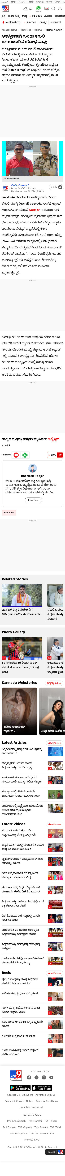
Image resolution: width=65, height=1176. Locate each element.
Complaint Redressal (31, 1107)
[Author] (6, 188)
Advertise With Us (45, 1095)
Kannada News (9, 30)
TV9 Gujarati (25, 1127)
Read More (33, 500)
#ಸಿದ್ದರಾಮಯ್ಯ (13, 22)
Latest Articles (14, 743)
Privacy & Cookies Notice (19, 1101)
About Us (27, 1095)
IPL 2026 (37, 16)
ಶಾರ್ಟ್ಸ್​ (43, 22)
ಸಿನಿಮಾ (48, 16)
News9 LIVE (47, 1133)
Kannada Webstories (19, 683)
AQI (31, 9)
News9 (5, 2)
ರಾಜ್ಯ (24, 16)
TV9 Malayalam (18, 1133)
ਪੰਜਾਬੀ (57, 2)
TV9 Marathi (35, 1121)
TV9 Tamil (55, 1127)
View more (54, 743)
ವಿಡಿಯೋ (31, 22)
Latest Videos (13, 824)
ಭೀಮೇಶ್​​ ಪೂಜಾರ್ (20, 185)
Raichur (38, 30)
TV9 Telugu (50, 1121)
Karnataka (25, 30)
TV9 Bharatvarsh (16, 1121)
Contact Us (13, 1095)
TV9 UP (33, 1133)
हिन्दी (13, 2)
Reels (6, 973)
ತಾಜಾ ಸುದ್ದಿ (13, 16)
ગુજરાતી (40, 2)
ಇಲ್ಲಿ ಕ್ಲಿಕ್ (53, 439)
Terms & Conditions (47, 1101)
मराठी (31, 2)
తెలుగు (22, 2)
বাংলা (49, 2)
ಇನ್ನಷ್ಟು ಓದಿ (54, 683)
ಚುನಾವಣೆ (55, 22)
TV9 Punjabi (41, 1127)
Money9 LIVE (31, 1140)
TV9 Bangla (9, 1127)
